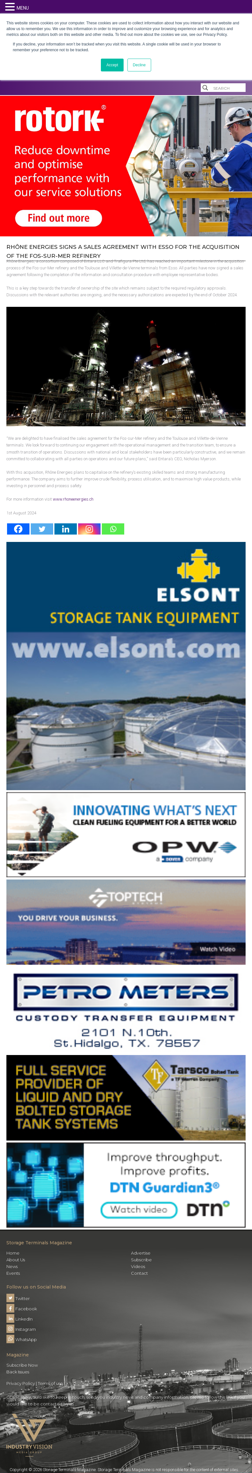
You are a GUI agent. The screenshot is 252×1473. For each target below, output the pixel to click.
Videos (138, 1266)
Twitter (18, 1298)
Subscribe (141, 1259)
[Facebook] (18, 529)
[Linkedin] (65, 529)
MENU (23, 8)
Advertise (140, 1253)
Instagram (21, 1329)
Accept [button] (112, 65)
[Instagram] (89, 529)
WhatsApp (21, 1339)
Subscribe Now (22, 1365)
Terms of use (50, 1383)
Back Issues (17, 1371)
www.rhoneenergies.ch (73, 499)
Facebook (21, 1308)
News (12, 1266)
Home (13, 1253)
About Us (15, 1259)
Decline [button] (139, 65)
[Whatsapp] (113, 529)
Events (13, 1273)
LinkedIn (19, 1319)
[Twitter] (42, 529)
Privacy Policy (20, 1383)
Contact (139, 1273)
